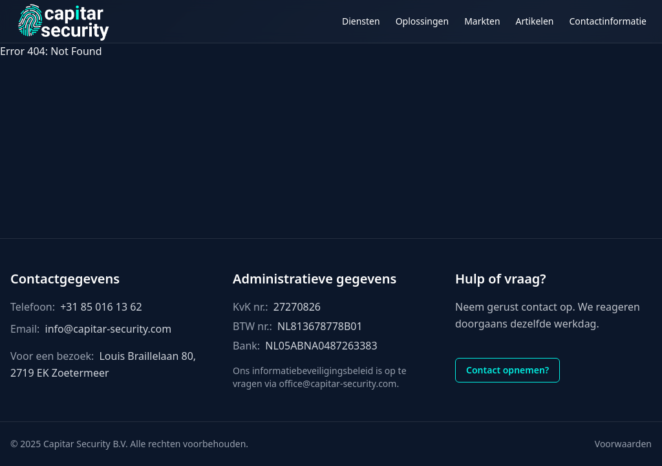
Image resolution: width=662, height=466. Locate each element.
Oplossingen (422, 21)
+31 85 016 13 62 (101, 307)
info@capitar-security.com (108, 329)
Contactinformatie (608, 21)
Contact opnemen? (507, 370)
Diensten (361, 21)
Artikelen (535, 21)
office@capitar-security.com (337, 383)
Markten (482, 21)
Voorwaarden (623, 444)
